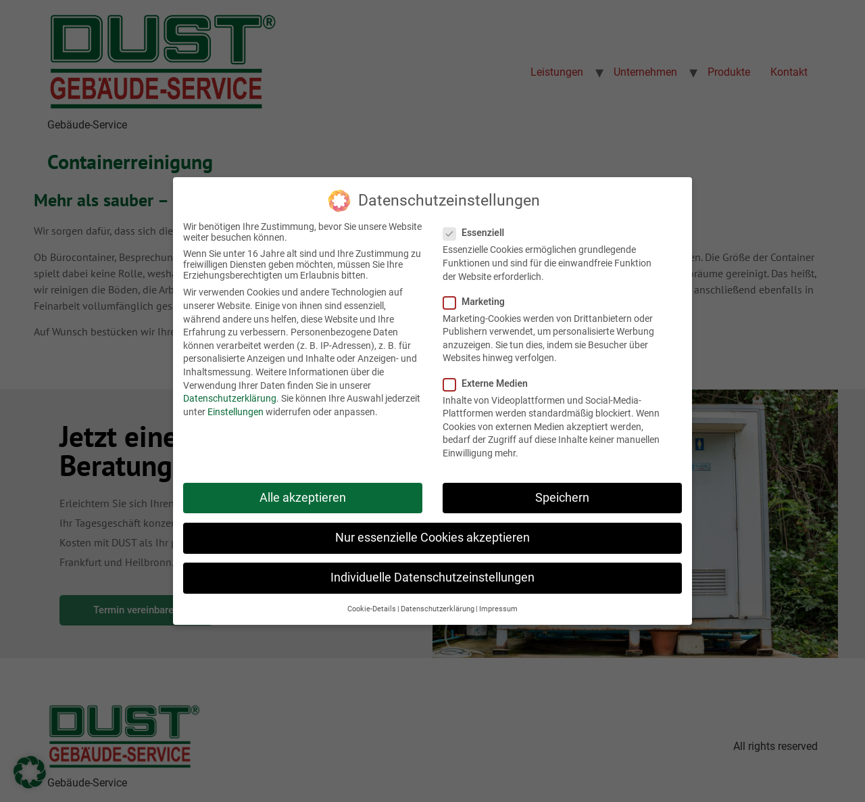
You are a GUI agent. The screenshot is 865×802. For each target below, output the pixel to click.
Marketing (478, 296)
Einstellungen (235, 407)
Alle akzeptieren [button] (303, 493)
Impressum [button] (498, 604)
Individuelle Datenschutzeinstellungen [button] (432, 573)
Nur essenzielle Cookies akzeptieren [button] (432, 533)
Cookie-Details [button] (371, 604)
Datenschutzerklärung (229, 393)
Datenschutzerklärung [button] (437, 604)
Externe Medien (490, 378)
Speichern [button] (562, 493)
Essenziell (478, 228)
